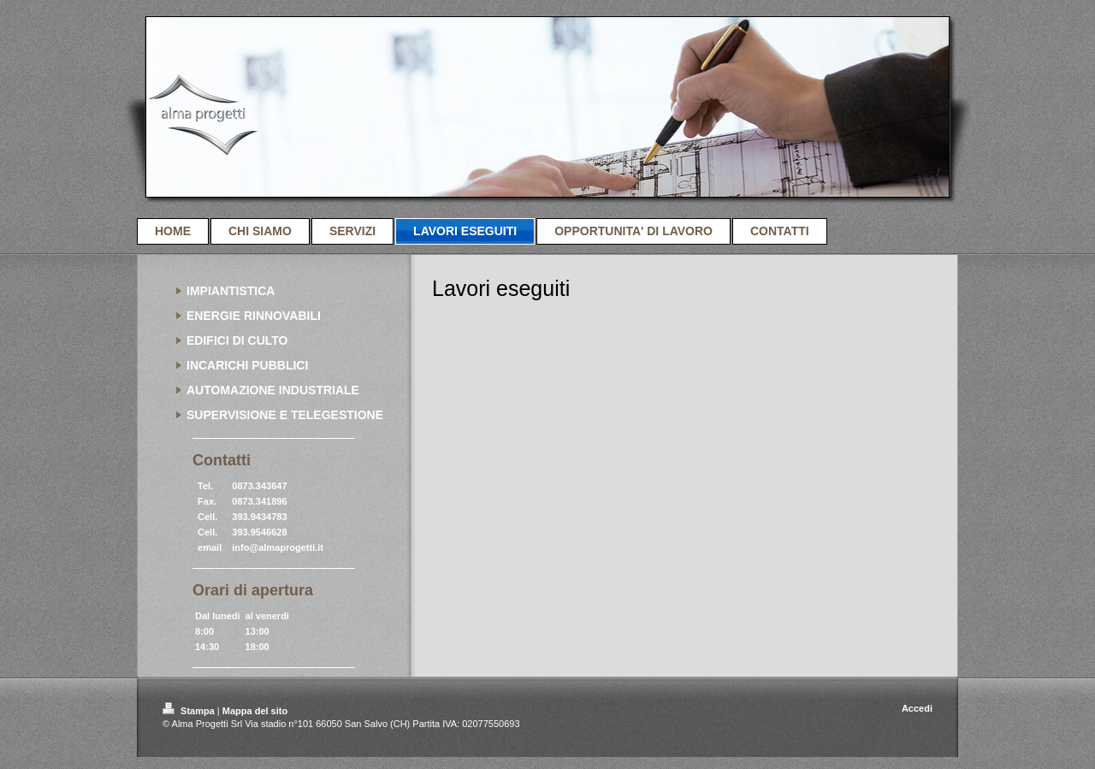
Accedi (917, 708)
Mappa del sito (254, 711)
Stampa (190, 711)
